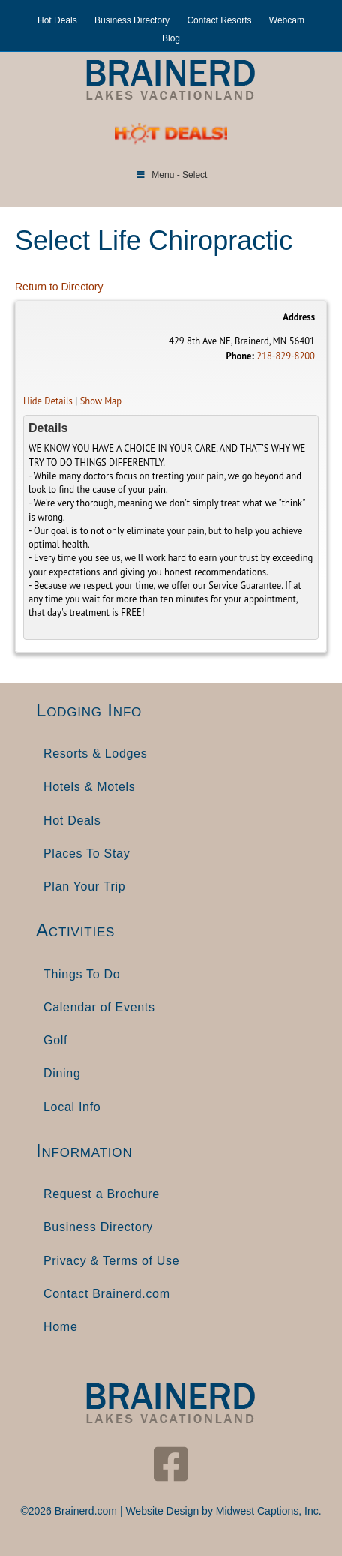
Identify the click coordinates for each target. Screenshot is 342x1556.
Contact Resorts (219, 20)
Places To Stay (87, 853)
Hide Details (48, 401)
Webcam (286, 20)
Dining (62, 1073)
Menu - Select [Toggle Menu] (171, 175)
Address (299, 317)
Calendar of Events (99, 1007)
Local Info (72, 1107)
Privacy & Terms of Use (111, 1260)
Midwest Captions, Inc (267, 1511)
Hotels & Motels (90, 786)
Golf (56, 1040)
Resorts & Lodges (95, 753)
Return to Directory (59, 287)
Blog (171, 38)
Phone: (240, 356)
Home (60, 1326)
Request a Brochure (102, 1194)
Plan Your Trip (84, 886)
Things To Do (82, 974)
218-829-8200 (285, 356)
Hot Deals (57, 20)
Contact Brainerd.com (107, 1293)
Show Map (101, 401)
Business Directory (132, 20)
